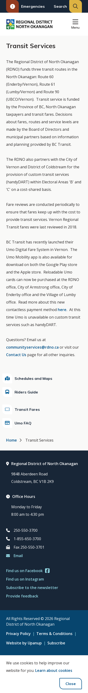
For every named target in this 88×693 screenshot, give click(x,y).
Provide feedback (22, 596)
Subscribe (56, 643)
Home (11, 440)
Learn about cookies (53, 670)
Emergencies (25, 6)
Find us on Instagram (25, 579)
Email (14, 555)
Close (70, 683)
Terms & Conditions (54, 633)
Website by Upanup (24, 643)
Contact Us (16, 354)
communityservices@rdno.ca (32, 347)
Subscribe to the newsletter (32, 587)
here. (62, 309)
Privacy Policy (18, 633)
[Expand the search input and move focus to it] (75, 6)
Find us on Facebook (28, 570)
